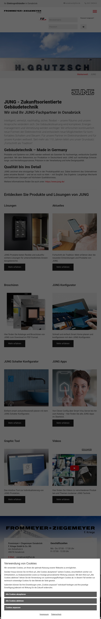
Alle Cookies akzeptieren (16, 594)
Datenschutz (56, 614)
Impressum (44, 614)
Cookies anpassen (13, 608)
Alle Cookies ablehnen (15, 601)
